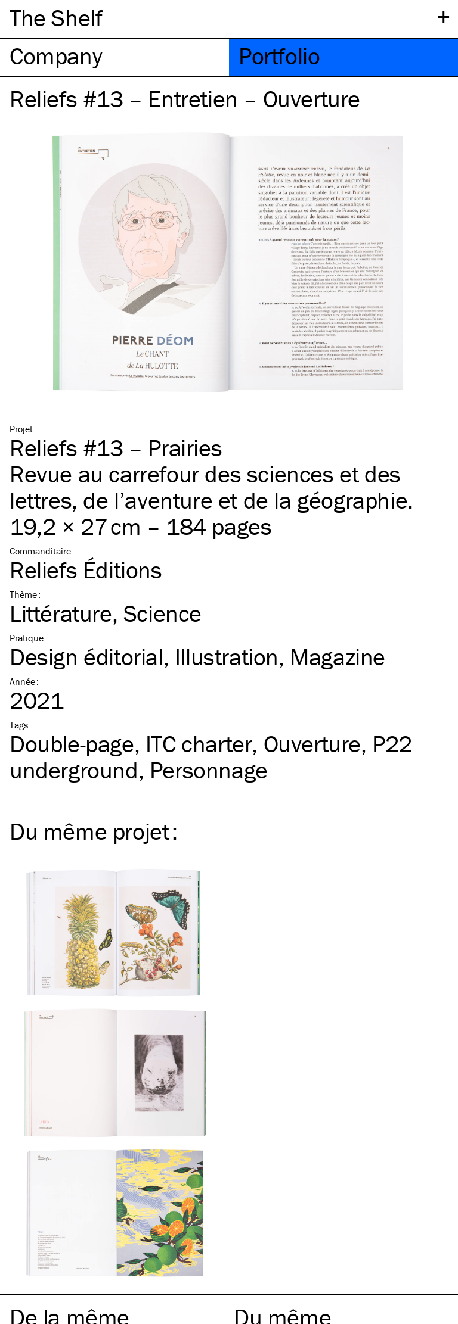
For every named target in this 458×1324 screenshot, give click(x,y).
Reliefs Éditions (86, 569)
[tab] (114, 57)
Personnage (209, 769)
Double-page (72, 743)
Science (162, 613)
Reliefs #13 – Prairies (116, 447)
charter (199, 743)
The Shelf (56, 17)
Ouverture (312, 743)
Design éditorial (86, 656)
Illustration (226, 656)
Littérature (61, 613)
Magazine (337, 656)
